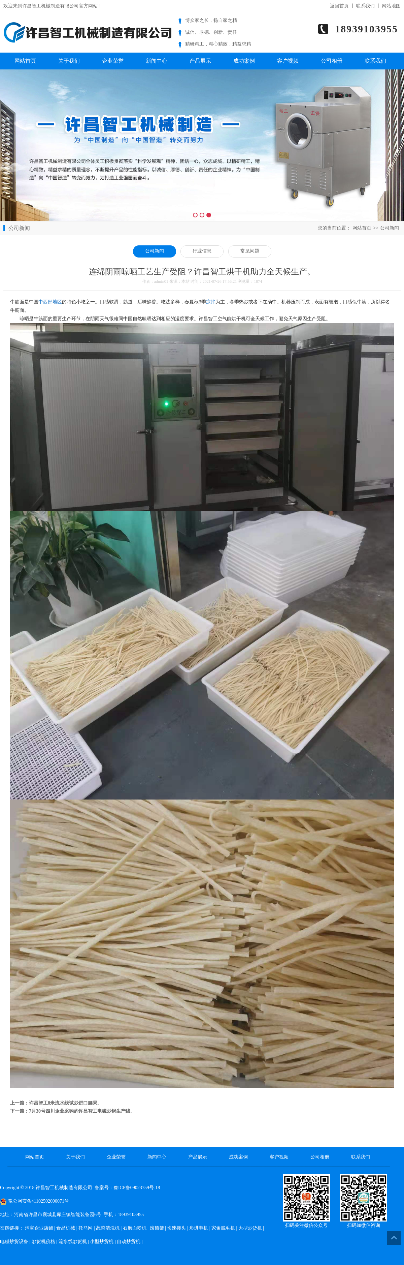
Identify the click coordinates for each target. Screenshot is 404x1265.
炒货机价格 (43, 1241)
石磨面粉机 (134, 1228)
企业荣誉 (113, 61)
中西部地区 (50, 301)
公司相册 (331, 61)
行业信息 (202, 250)
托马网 (85, 1228)
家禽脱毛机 (223, 1228)
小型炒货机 (101, 1241)
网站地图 (391, 5)
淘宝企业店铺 (39, 1228)
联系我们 (365, 5)
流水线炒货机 (73, 1241)
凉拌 (210, 301)
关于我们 (69, 61)
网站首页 (25, 61)
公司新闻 (389, 228)
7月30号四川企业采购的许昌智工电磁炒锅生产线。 (82, 1111)
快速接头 (176, 1228)
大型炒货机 (250, 1228)
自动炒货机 (128, 1241)
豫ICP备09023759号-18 (136, 1187)
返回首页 (339, 5)
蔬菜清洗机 (108, 1228)
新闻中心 (156, 61)
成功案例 (244, 61)
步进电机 (198, 1228)
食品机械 (65, 1228)
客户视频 (288, 61)
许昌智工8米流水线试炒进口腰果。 (65, 1103)
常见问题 (249, 250)
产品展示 (200, 61)
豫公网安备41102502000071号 (34, 1201)
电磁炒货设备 (14, 1241)
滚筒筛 (157, 1228)
